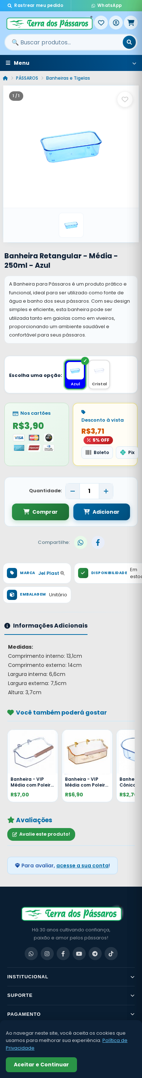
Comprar (40, 512)
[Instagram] (47, 953)
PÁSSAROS (27, 78)
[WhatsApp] (31, 953)
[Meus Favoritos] (101, 22)
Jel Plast (51, 573)
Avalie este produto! (41, 834)
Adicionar (101, 512)
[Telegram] (95, 953)
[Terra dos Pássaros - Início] (49, 22)
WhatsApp (107, 5)
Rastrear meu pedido (35, 5)
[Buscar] (129, 42)
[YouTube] (79, 953)
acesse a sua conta (82, 865)
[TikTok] (111, 953)
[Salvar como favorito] (125, 99)
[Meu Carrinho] (131, 22)
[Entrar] (116, 22)
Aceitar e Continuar (41, 1064)
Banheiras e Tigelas (68, 78)
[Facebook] (63, 953)
